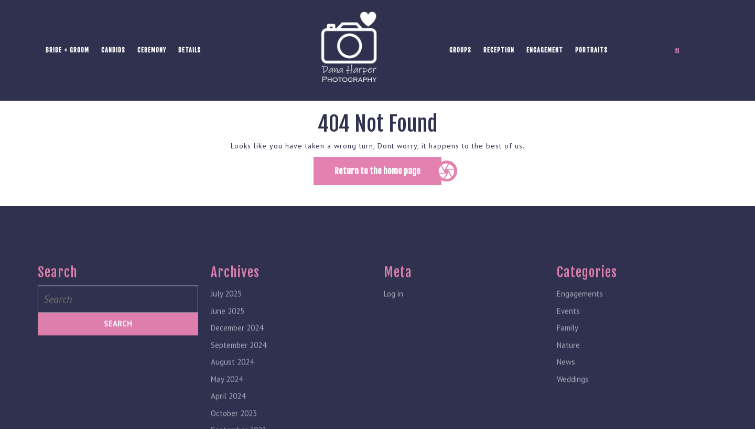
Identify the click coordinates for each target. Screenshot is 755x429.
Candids (113, 50)
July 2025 (226, 359)
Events (568, 377)
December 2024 (237, 394)
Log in (393, 359)
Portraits (591, 50)
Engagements (580, 359)
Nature (568, 411)
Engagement (544, 50)
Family (567, 394)
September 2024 (238, 411)
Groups (460, 50)
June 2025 (227, 377)
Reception (498, 50)
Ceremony (151, 50)
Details (189, 50)
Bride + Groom (67, 50)
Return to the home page (388, 174)
